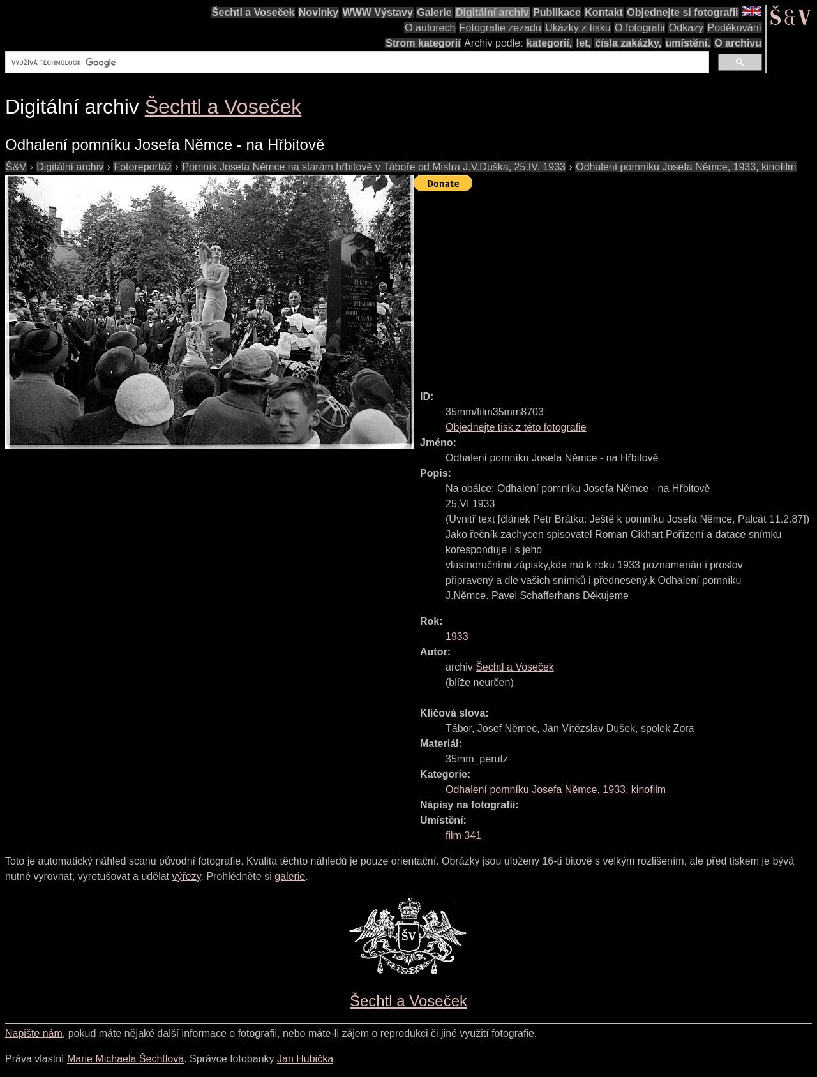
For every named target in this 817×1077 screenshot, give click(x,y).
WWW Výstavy (378, 12)
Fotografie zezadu (500, 27)
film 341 (463, 835)
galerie (289, 876)
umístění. (688, 43)
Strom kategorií (423, 43)
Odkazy (686, 27)
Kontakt (604, 12)
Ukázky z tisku (577, 27)
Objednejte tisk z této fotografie (516, 427)
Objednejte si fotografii (682, 12)
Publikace (557, 12)
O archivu (737, 43)
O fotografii (639, 27)
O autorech (430, 27)
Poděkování (734, 27)
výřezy (186, 876)
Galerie (434, 12)
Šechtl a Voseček (253, 12)
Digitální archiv (492, 12)
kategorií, (549, 43)
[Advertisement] (615, 285)
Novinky (318, 12)
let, (583, 43)
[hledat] (355, 62)
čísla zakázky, (628, 43)
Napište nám (34, 1033)
